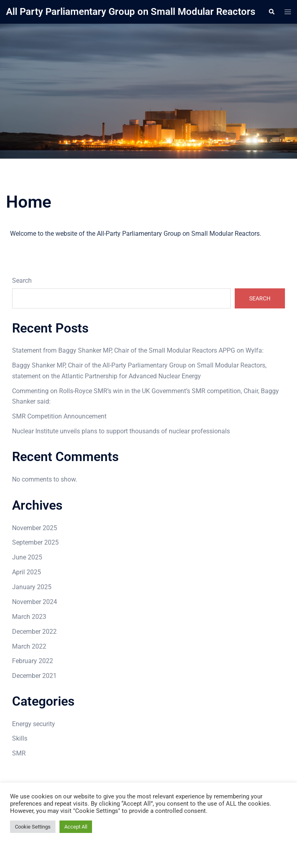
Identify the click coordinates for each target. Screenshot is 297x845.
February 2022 (32, 661)
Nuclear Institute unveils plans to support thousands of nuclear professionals (121, 431)
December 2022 (34, 631)
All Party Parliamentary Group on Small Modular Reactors (130, 11)
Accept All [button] (75, 827)
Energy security (33, 724)
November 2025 (34, 528)
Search (22, 280)
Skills (19, 738)
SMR (19, 753)
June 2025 (27, 557)
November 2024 (34, 602)
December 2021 (34, 676)
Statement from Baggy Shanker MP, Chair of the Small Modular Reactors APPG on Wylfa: (138, 350)
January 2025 (31, 587)
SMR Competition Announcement (59, 416)
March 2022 (29, 646)
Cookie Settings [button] (33, 827)
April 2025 (26, 572)
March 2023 (29, 616)
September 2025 (35, 542)
